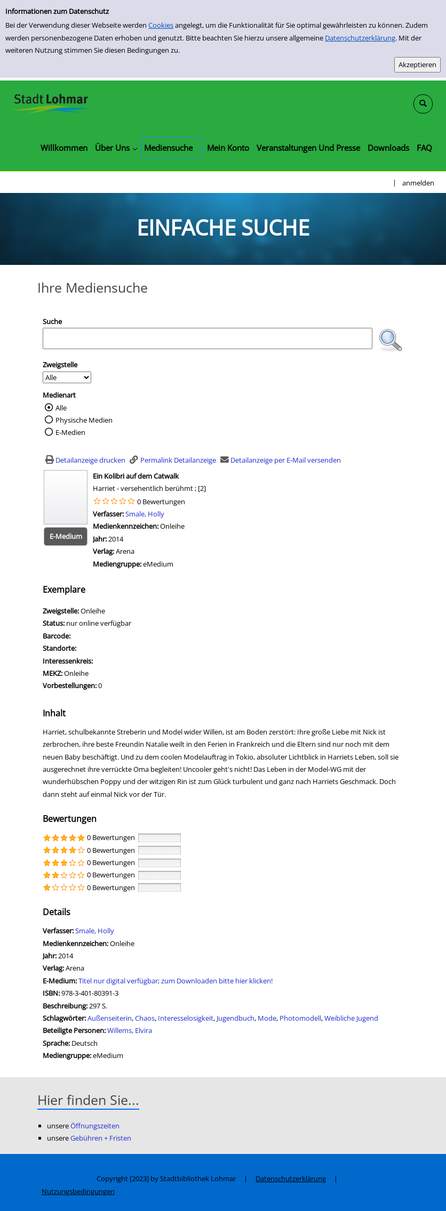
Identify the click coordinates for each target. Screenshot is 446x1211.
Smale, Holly (144, 514)
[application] (116, 147)
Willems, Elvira (129, 1030)
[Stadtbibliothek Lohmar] (51, 103)
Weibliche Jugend (351, 1018)
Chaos (145, 1018)
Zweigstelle (60, 364)
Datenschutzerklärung (360, 38)
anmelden (418, 183)
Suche (52, 321)
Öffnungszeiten (95, 1126)
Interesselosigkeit (185, 1018)
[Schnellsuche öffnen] (423, 104)
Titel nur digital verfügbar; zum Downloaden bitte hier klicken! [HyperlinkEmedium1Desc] (175, 981)
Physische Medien (84, 420)
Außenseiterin (109, 1018)
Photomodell (300, 1018)
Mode (267, 1018)
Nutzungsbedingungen (78, 1191)
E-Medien (70, 432)
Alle (61, 408)
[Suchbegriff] (207, 338)
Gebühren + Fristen (100, 1138)
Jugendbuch (235, 1018)
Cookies (160, 25)
